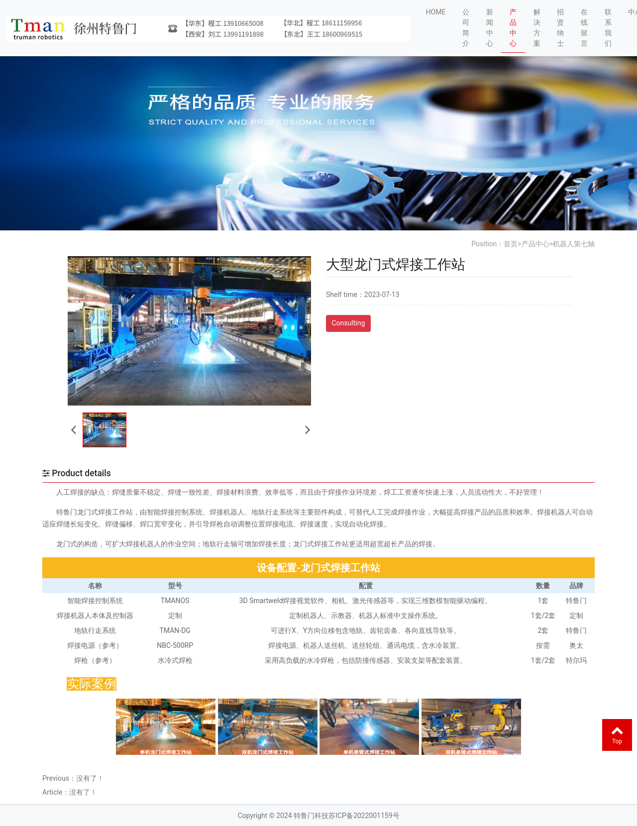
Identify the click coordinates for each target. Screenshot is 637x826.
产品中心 (513, 27)
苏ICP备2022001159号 (363, 816)
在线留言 (584, 27)
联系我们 (608, 27)
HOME (436, 12)
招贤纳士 (560, 27)
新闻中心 (489, 27)
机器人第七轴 (574, 244)
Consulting (348, 323)
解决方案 (536, 27)
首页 (511, 244)
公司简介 (465, 27)
